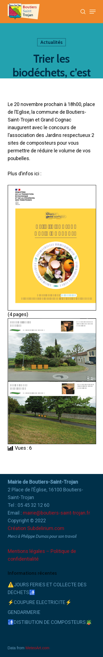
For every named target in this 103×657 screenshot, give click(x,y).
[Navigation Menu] (93, 11)
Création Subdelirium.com (36, 528)
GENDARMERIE (24, 612)
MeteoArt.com (37, 648)
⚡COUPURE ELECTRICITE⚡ (39, 602)
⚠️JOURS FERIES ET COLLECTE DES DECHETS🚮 (47, 588)
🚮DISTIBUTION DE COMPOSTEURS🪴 (50, 622)
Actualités (51, 42)
